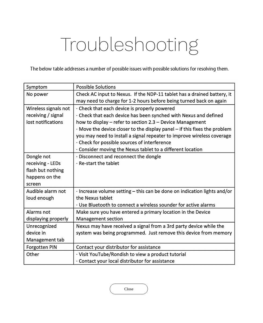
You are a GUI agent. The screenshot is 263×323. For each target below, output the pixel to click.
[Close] (129, 289)
